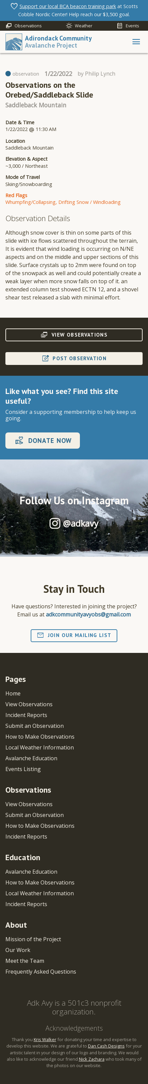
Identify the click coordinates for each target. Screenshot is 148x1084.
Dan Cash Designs (106, 1046)
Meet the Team (24, 960)
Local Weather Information (39, 747)
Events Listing (23, 769)
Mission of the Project (33, 939)
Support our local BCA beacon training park (68, 6)
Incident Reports (26, 715)
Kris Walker (45, 1039)
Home (13, 693)
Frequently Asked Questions (40, 971)
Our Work (17, 950)
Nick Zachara (92, 1059)
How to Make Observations (40, 736)
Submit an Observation (34, 726)
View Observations (29, 704)
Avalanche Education (31, 758)
